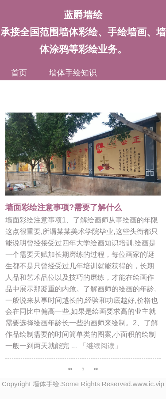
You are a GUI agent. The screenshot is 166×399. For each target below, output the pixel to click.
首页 (19, 72)
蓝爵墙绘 (83, 14)
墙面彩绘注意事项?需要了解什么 (63, 207)
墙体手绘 (46, 384)
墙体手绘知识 (73, 72)
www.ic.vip (148, 384)
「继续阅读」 (100, 346)
